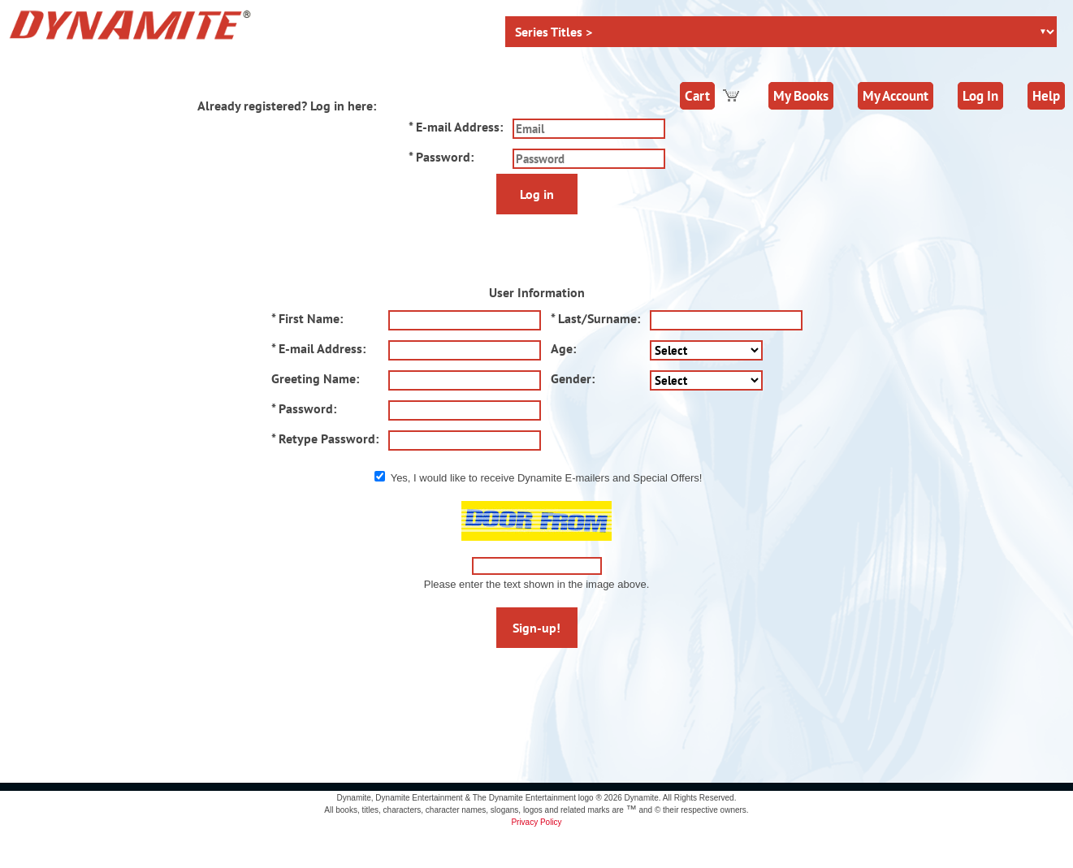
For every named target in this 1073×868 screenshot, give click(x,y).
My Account (895, 96)
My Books (801, 96)
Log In (980, 96)
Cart (697, 96)
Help (1046, 96)
